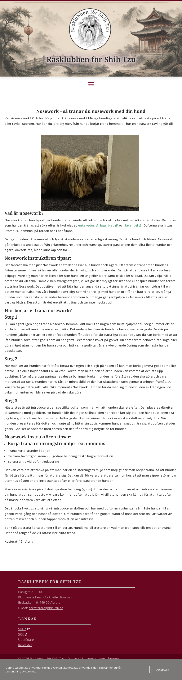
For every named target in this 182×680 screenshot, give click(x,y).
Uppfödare (26, 639)
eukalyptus (88, 225)
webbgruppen (112, 659)
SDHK (24, 629)
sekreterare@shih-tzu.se (46, 608)
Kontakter (25, 645)
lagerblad (109, 225)
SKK (22, 634)
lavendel (133, 225)
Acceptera (162, 669)
